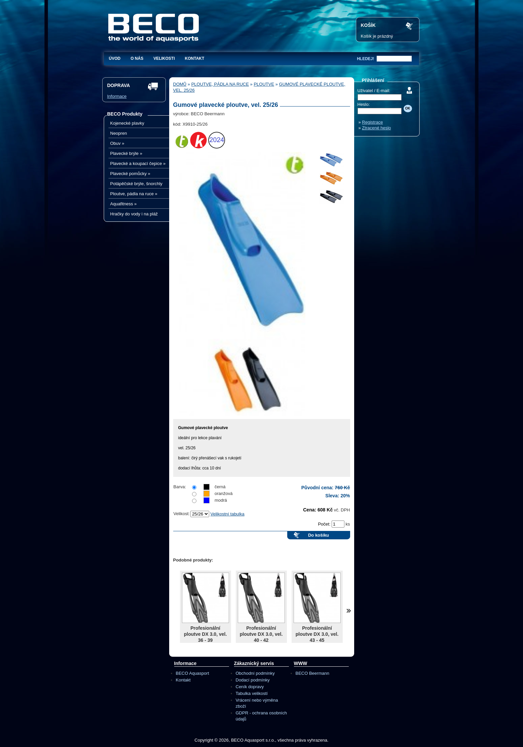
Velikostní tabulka (228, 513)
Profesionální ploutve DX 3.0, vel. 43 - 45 (317, 634)
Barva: (180, 486)
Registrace (372, 122)
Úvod (115, 58)
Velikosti (164, 58)
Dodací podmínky (253, 679)
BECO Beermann (312, 673)
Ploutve (264, 84)
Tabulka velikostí (252, 693)
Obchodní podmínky (255, 673)
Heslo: (364, 104)
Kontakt (194, 58)
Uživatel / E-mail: (374, 90)
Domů (180, 84)
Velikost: (182, 513)
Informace (117, 96)
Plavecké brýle (126, 153)
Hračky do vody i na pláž (134, 213)
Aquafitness (123, 203)
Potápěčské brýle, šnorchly (136, 183)
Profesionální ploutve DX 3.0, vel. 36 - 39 (205, 634)
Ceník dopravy (250, 686)
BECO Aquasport (192, 673)
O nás (136, 58)
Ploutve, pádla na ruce (133, 193)
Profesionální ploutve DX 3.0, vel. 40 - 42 (261, 634)
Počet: (324, 524)
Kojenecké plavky (127, 123)
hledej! (365, 58)
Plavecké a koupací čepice (138, 163)
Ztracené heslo (376, 127)
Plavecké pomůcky (130, 173)
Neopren (118, 133)
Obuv (117, 143)
